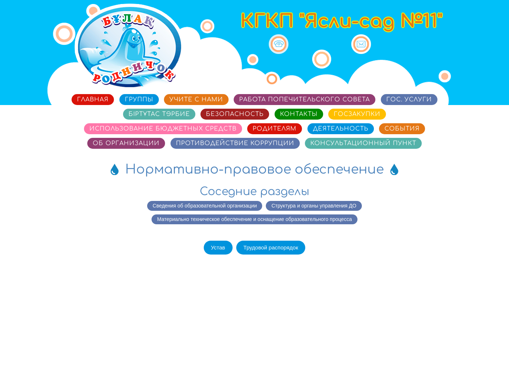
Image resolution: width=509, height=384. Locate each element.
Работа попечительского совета (304, 99)
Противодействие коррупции (235, 143)
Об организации (126, 143)
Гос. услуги (409, 99)
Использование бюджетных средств (163, 128)
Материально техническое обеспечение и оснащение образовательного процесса (254, 219)
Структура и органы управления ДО (313, 206)
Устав (218, 247)
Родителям (274, 128)
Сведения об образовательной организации (205, 206)
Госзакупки (357, 114)
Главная (92, 99)
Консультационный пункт (363, 143)
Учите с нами (196, 99)
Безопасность (235, 114)
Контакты (299, 114)
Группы (139, 99)
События (402, 128)
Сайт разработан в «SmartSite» (425, 360)
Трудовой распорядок (271, 247)
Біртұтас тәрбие (159, 114)
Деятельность (340, 128)
